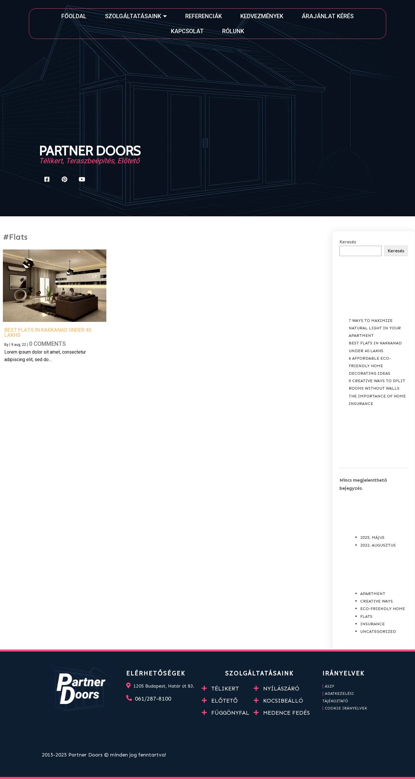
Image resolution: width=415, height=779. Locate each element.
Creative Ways (376, 601)
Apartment (372, 593)
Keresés (347, 242)
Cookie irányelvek (346, 708)
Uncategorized (378, 631)
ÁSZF (329, 686)
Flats (366, 616)
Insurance (372, 624)
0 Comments (47, 343)
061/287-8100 (153, 698)
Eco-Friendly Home (382, 608)
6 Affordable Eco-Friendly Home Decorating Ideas (370, 366)
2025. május (372, 537)
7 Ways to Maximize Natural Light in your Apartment (375, 328)
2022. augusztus (378, 545)
